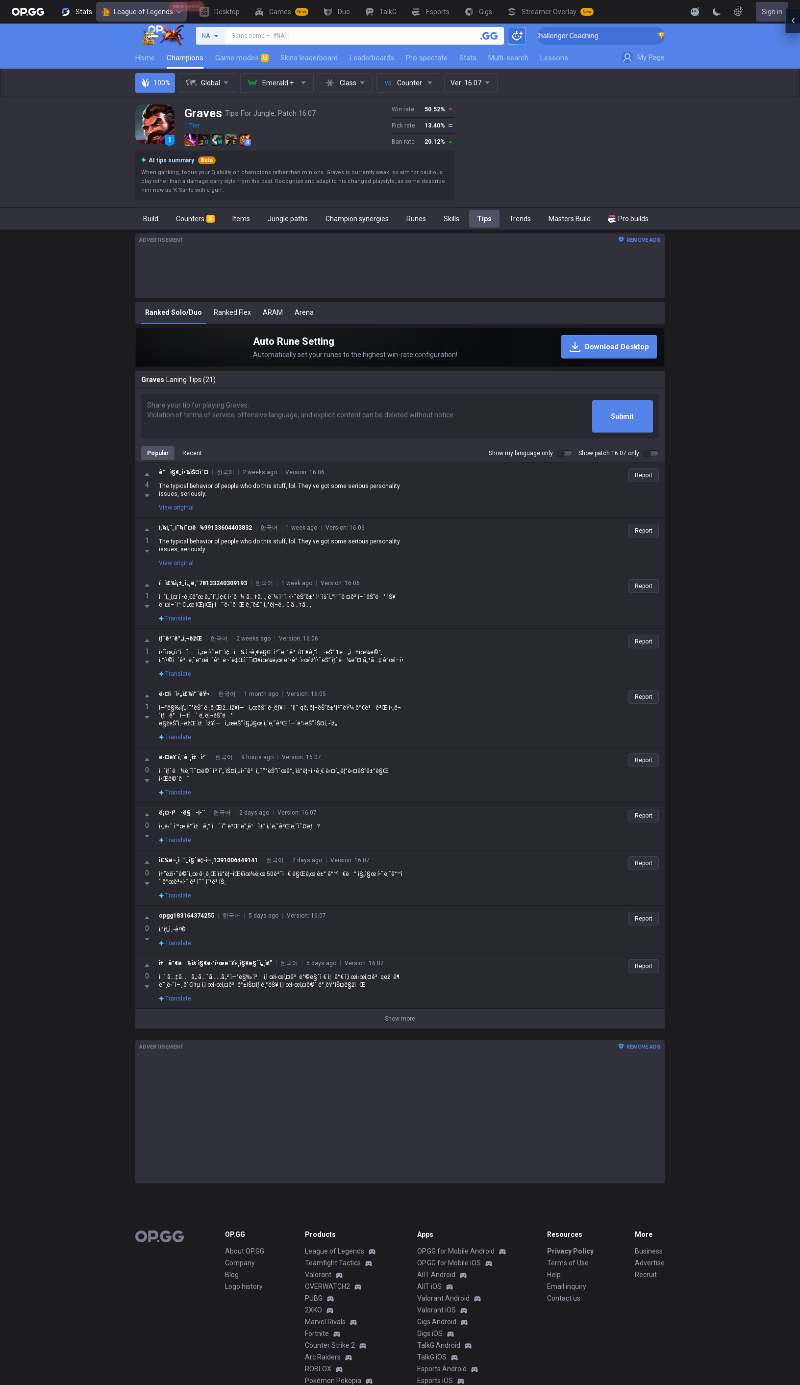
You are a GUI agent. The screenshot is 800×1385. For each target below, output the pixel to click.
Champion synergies (357, 219)
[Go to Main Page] (28, 12)
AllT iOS (429, 1278)
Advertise (650, 1255)
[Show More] (695, 12)
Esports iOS (435, 1373)
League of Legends (141, 12)
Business (649, 1243)
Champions (185, 57)
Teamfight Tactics (333, 1255)
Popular (158, 453)
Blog (232, 1267)
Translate (175, 555)
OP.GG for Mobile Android (456, 1243)
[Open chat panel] (792, 176)
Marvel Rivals (325, 1314)
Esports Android (442, 1361)
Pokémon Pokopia (333, 1373)
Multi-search (508, 57)
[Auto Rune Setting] (400, 347)
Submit (622, 416)
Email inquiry (566, 1278)
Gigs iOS (430, 1326)
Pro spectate (427, 57)
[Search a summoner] (489, 36)
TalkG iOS (432, 1349)
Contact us (563, 1290)
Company (240, 1255)
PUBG (314, 1290)
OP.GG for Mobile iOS (449, 1255)
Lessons (554, 57)
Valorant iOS (436, 1302)
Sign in (772, 12)
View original (176, 507)
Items (241, 219)
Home (145, 57)
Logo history (244, 1278)
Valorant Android (443, 1290)
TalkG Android (438, 1337)
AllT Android (436, 1267)
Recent (192, 453)
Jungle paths (288, 219)
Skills (451, 219)
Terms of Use (568, 1255)
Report (643, 475)
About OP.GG (244, 1243)
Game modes (242, 57)
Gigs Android (436, 1314)
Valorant (318, 1267)
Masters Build (570, 219)
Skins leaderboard (309, 57)
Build (150, 219)
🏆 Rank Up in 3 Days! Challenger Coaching (580, 36)
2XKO (313, 1302)
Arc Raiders (323, 1349)
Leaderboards (372, 57)
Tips (484, 219)
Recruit (646, 1267)
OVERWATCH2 (327, 1278)
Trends (520, 219)
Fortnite (317, 1326)
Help (554, 1267)
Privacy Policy (570, 1243)
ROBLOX (318, 1361)
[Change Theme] (716, 12)
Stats (467, 57)
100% (155, 83)
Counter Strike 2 (330, 1337)
